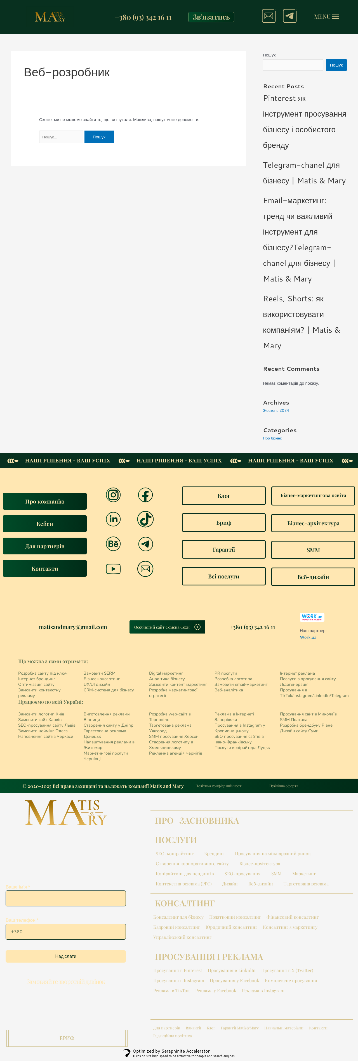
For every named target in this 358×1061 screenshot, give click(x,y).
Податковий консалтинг (235, 918)
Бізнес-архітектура (259, 865)
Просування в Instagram (178, 981)
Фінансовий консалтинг (293, 918)
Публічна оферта (283, 786)
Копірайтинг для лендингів (185, 875)
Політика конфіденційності (219, 786)
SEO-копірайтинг (175, 854)
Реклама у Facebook (215, 991)
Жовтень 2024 (277, 411)
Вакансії (193, 1029)
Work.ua (308, 638)
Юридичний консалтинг (231, 928)
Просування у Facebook (234, 981)
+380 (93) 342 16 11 (143, 17)
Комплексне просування (291, 981)
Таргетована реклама (306, 885)
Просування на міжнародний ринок (273, 854)
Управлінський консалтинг (182, 938)
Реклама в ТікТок (171, 991)
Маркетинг (304, 875)
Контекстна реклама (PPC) (184, 885)
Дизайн (230, 885)
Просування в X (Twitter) (287, 971)
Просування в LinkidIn (232, 971)
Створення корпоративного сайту (192, 865)
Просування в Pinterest (177, 971)
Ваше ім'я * (66, 899)
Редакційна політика (172, 1036)
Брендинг (214, 854)
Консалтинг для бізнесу (178, 918)
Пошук (269, 55)
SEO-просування (243, 875)
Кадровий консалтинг (176, 928)
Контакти (318, 1029)
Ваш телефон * (66, 932)
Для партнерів (166, 1029)
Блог (211, 1029)
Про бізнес (273, 439)
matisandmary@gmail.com (73, 628)
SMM (276, 875)
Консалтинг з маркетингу (290, 928)
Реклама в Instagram (263, 991)
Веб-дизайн (260, 885)
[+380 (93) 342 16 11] (108, 16)
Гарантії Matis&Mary (240, 1029)
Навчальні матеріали (283, 1029)
